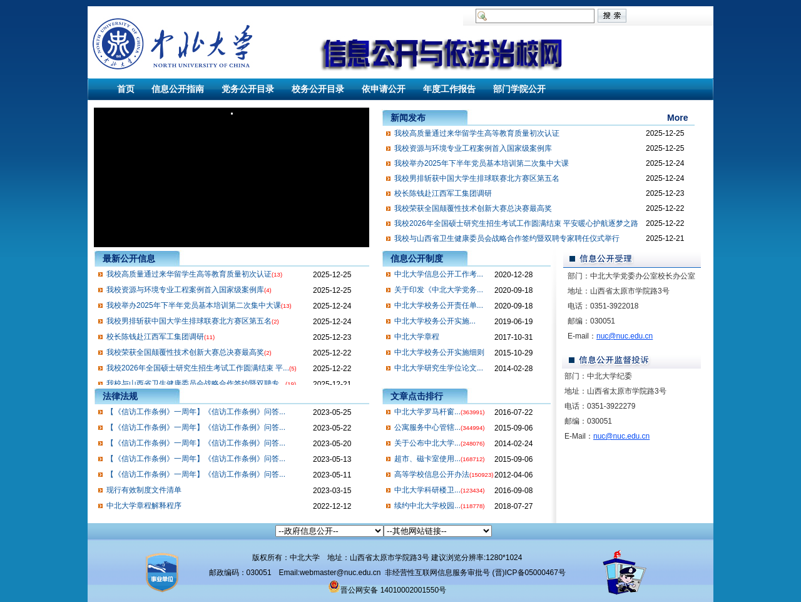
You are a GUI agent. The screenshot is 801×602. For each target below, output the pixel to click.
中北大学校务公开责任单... (438, 305)
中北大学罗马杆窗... (427, 411)
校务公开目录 (318, 89)
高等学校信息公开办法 (431, 474)
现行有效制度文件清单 (143, 490)
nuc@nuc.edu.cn (624, 336)
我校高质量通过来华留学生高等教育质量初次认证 (476, 133)
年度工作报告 (449, 89)
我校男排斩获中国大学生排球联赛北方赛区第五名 (476, 178)
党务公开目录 (248, 89)
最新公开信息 (129, 258)
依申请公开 (384, 89)
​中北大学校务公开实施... (435, 321)
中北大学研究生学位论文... (438, 368)
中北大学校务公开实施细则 (439, 352)
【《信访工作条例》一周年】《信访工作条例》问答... (195, 411)
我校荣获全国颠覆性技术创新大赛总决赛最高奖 (473, 208)
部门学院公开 (519, 89)
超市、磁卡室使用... (427, 458)
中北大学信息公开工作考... (438, 274)
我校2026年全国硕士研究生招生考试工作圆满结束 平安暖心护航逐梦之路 (516, 223)
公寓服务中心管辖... (427, 427)
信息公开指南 (177, 89)
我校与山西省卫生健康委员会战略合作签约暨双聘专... (195, 383)
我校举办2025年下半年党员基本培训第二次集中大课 (481, 163)
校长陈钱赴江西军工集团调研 (443, 193)
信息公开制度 (416, 258)
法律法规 (120, 396)
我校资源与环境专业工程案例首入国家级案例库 (473, 148)
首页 (126, 89)
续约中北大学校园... (427, 505)
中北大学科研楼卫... (427, 490)
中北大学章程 (416, 336)
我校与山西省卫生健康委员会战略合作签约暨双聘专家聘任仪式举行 (507, 238)
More (677, 118)
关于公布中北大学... (427, 443)
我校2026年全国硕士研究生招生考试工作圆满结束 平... (197, 368)
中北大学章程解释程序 (143, 505)
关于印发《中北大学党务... (438, 289)
